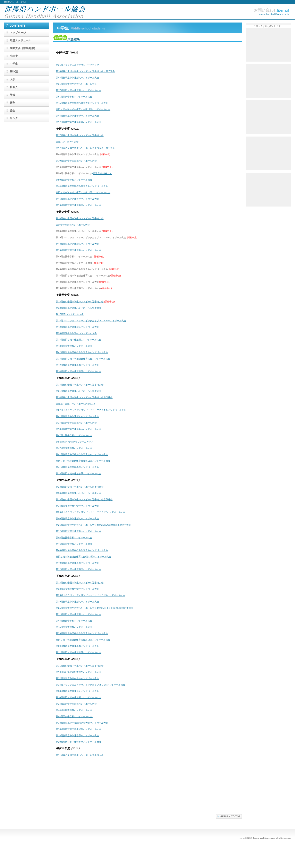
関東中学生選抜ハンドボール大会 (73, 225)
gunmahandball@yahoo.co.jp (274, 14)
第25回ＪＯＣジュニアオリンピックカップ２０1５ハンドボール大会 (90, 595)
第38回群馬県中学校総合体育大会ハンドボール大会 (82, 723)
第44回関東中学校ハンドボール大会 (74, 716)
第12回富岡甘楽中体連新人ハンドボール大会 (78, 531)
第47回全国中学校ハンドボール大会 (74, 435)
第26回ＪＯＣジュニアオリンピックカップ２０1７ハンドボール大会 (90, 512)
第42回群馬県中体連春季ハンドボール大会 (77, 365)
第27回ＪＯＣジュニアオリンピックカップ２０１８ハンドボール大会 (91, 410)
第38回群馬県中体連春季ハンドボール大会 (77, 735)
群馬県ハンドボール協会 (45, 11)
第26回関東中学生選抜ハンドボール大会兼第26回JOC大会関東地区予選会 (93, 525)
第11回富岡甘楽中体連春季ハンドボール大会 (78, 652)
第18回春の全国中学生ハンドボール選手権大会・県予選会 (85, 71)
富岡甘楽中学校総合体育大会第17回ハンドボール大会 (83, 109)
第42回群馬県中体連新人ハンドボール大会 (77, 327)
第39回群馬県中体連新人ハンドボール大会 (77, 601)
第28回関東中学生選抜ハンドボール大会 (76, 333)
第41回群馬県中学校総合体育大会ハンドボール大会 (82, 454)
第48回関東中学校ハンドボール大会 (74, 346)
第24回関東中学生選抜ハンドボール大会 (77, 704)
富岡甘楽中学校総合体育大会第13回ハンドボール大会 (83, 461)
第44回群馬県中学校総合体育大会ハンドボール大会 (82, 186)
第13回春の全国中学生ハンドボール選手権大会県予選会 (84, 499)
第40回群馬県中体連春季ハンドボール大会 (77, 563)
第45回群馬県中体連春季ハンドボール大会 (77, 115)
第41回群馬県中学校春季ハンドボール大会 (77, 467)
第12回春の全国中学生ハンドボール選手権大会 (79, 582)
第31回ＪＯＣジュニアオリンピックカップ (77, 65)
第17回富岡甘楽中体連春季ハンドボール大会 (78, 122)
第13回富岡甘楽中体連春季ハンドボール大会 (78, 473)
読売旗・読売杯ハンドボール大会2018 (75, 403)
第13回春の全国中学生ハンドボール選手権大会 (79, 487)
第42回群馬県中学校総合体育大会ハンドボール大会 (82, 352)
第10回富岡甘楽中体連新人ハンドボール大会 (78, 697)
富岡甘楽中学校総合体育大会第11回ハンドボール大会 (83, 639)
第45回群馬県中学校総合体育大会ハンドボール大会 (82, 103)
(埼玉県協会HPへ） (102, 173)
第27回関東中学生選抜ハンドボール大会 (76, 422)
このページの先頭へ (229, 816)
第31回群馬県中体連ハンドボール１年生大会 (78, 391)
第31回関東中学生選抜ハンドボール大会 (76, 84)
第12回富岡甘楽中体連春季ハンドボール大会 (78, 569)
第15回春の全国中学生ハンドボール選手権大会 (79, 301)
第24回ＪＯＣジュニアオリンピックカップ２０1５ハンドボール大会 (90, 684)
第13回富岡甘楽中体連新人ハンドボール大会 (78, 429)
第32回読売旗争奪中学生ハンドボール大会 (77, 678)
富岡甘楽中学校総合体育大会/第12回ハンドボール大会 (83, 556)
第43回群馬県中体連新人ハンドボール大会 (77, 244)
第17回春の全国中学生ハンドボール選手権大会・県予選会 (85, 148)
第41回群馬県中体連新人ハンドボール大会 (77, 416)
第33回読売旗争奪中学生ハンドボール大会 (78, 589)
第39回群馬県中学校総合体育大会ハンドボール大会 (82, 633)
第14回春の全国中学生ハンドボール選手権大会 (79, 384)
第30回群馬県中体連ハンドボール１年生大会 (78, 493)
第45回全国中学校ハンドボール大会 (74, 620)
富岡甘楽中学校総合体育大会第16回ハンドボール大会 (83, 192)
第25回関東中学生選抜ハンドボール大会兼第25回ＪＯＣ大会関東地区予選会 (94, 608)
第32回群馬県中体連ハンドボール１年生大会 (78, 308)
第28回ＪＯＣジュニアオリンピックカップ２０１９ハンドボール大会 (91, 320)
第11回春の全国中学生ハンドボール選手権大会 (79, 665)
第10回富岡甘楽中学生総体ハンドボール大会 (78, 729)
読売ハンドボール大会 (67, 141)
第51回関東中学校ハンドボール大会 (74, 96)
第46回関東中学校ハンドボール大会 (74, 544)
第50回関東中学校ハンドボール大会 (74, 179)
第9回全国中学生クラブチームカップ (75, 441)
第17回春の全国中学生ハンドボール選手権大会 (79, 135)
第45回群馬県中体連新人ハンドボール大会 (77, 77)
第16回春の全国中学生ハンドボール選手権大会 (79, 218)
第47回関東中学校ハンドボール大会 (74, 448)
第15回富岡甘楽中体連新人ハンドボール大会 (78, 250)
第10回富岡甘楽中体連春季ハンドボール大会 (78, 742)
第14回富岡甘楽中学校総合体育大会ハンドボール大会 (83, 358)
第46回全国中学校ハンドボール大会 (74, 537)
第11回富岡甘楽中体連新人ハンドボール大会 (78, 614)
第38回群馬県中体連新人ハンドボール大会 (77, 691)
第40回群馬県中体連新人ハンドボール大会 (77, 518)
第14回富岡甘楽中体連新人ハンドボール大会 (78, 339)
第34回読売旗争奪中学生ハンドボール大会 (78, 506)
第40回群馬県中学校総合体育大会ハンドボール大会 (82, 550)
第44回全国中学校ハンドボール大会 (74, 710)
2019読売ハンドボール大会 (70, 314)
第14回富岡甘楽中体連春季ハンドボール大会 (78, 371)
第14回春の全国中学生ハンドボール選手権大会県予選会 (84, 397)
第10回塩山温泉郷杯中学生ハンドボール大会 (78, 672)
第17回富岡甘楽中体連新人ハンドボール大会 (78, 90)
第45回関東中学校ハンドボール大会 (74, 627)
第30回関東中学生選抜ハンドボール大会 (76, 160)
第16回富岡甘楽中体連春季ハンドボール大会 (78, 205)
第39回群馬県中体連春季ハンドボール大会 (77, 646)
